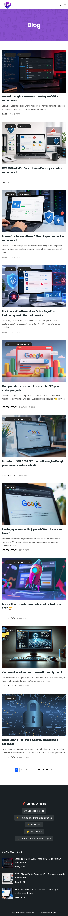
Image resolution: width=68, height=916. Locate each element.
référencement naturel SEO (18, 344)
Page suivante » (44, 770)
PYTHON (10, 630)
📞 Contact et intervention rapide (34, 838)
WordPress (24, 55)
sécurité (10, 55)
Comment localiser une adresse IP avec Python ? (32, 672)
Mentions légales (49, 912)
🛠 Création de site (34, 810)
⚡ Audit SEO (34, 824)
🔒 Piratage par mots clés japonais (34, 817)
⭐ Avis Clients (34, 831)
